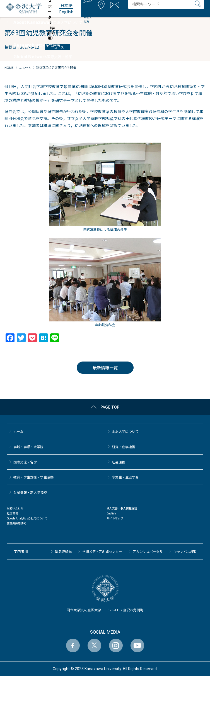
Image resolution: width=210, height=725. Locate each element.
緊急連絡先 (63, 551)
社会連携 (118, 462)
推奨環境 (12, 513)
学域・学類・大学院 (28, 446)
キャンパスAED (184, 551)
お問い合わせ (15, 508)
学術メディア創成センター (102, 551)
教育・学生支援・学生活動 (33, 477)
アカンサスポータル (148, 551)
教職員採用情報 (16, 523)
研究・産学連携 (123, 446)
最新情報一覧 (105, 367)
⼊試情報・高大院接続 (30, 492)
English (111, 513)
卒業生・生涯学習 (125, 477)
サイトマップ (115, 518)
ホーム (18, 431)
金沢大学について (125, 431)
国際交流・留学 (25, 462)
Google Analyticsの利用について (27, 518)
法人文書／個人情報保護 (122, 508)
